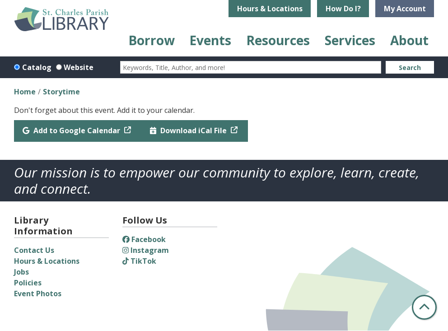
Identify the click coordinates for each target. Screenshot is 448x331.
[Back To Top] (424, 307)
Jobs (21, 272)
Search (410, 67)
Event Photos (37, 293)
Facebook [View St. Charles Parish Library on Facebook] (144, 239)
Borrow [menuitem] (151, 40)
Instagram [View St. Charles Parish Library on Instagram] (145, 250)
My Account (405, 9)
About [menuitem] (409, 40)
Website (78, 67)
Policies (28, 283)
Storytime (61, 92)
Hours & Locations (270, 9)
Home (25, 92)
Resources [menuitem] (278, 40)
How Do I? (343, 9)
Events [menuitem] (210, 40)
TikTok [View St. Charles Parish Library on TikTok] (139, 261)
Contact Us (34, 250)
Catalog (36, 67)
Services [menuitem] (350, 40)
